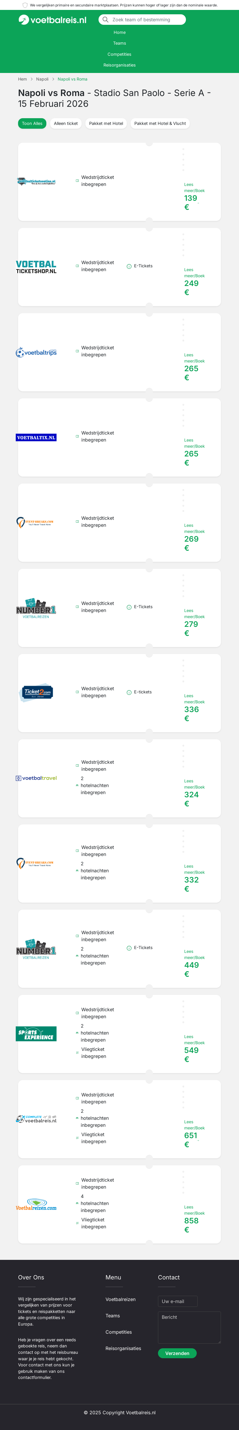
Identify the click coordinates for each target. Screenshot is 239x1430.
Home (120, 32)
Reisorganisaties (119, 64)
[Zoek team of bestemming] (147, 19)
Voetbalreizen (121, 1299)
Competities (119, 54)
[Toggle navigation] (217, 19)
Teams (119, 43)
